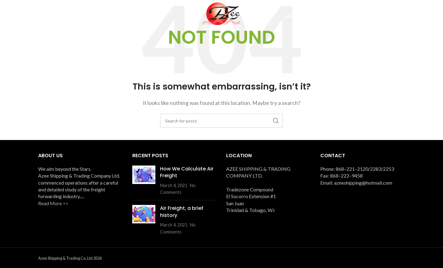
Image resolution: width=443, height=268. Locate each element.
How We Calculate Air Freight (187, 172)
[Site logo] (221, 15)
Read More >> (53, 203)
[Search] (221, 121)
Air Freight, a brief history (181, 211)
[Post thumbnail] (143, 181)
